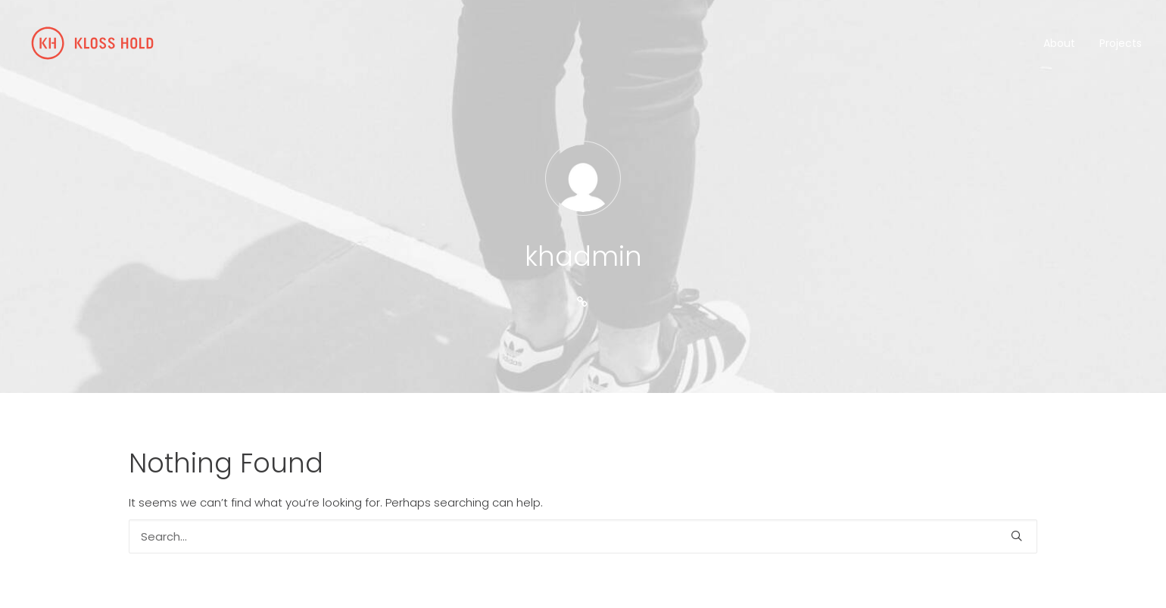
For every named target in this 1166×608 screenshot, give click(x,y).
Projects (1120, 43)
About (1059, 43)
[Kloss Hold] (92, 43)
